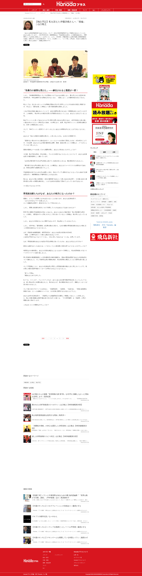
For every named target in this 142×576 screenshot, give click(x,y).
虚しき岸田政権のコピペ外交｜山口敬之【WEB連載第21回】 (55, 436)
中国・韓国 (58, 10)
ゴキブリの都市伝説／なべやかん (44, 516)
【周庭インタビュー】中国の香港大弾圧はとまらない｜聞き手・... (107, 183)
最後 (67, 338)
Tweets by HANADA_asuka (104, 222)
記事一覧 (76, 555)
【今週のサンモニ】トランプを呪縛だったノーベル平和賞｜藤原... (107, 177)
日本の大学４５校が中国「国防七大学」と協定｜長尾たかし (107, 170)
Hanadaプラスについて (80, 560)
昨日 (95, 152)
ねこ (94, 10)
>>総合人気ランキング (97, 189)
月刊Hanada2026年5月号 (104, 101)
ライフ (85, 10)
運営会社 (76, 565)
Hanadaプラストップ (30, 13)
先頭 (43, 338)
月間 (114, 152)
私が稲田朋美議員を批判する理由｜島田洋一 (49, 415)
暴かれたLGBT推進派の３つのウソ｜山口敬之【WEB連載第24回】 (57, 405)
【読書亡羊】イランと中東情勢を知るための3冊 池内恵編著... (107, 163)
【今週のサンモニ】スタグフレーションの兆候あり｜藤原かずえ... (107, 157)
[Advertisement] (55, 321)
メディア (34, 10)
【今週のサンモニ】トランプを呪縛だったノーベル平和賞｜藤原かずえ (59, 527)
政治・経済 (46, 10)
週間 (104, 152)
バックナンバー (105, 10)
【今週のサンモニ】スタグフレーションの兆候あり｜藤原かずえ (56, 506)
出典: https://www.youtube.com (31, 80)
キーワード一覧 (78, 557)
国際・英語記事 (72, 10)
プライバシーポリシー (79, 562)
